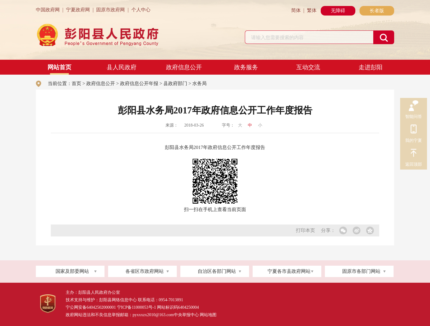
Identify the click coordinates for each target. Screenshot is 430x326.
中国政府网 (48, 9)
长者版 (377, 10)
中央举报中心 (186, 315)
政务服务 (246, 67)
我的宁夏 (413, 130)
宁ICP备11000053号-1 (136, 307)
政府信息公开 (184, 67)
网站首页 (59, 67)
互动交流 (308, 67)
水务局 (199, 83)
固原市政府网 (110, 9)
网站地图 (208, 315)
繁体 (312, 10)
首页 (76, 83)
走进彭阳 (371, 67)
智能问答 (413, 106)
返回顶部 (413, 154)
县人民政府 (121, 67)
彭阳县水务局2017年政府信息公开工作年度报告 (215, 147)
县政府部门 (175, 83)
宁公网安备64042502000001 (91, 307)
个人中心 (140, 9)
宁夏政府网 (78, 9)
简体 (296, 10)
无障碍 (338, 10)
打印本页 (305, 230)
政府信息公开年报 (139, 83)
